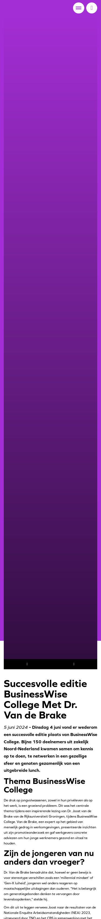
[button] (92, 8)
